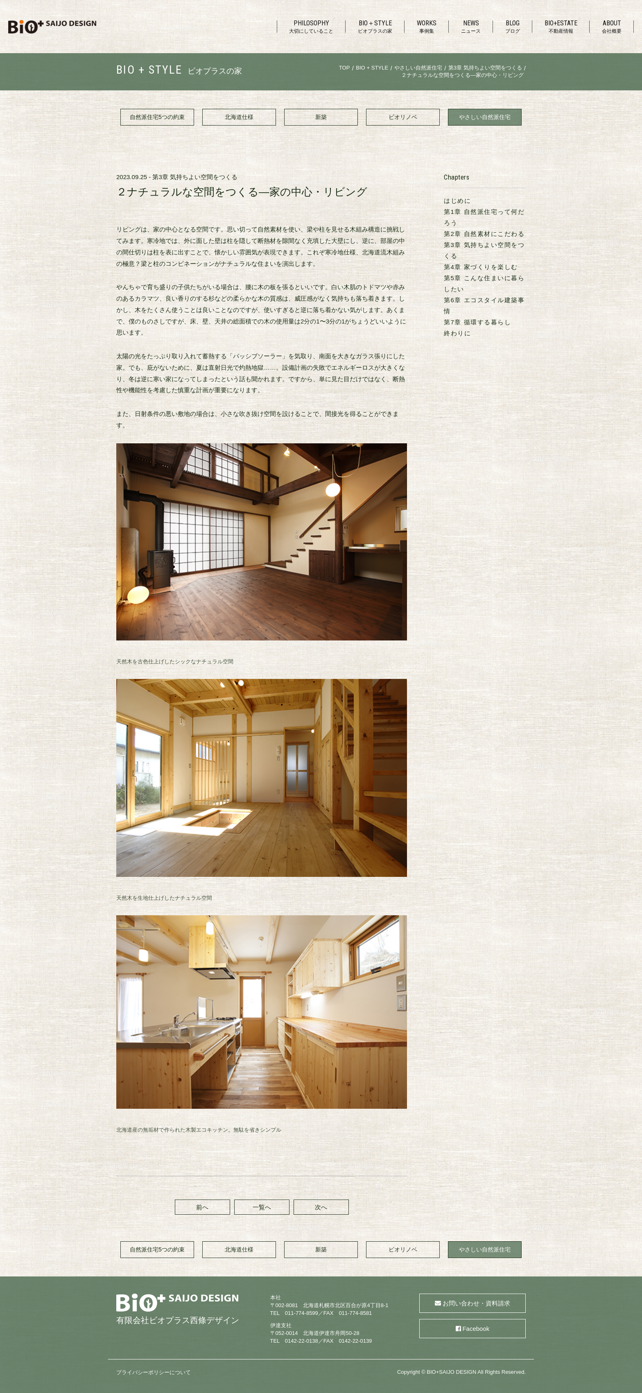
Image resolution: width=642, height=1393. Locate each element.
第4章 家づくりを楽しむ (481, 266)
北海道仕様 (239, 117)
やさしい (485, 117)
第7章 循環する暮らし (477, 322)
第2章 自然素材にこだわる (484, 233)
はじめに (457, 200)
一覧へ (262, 1207)
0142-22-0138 (301, 1341)
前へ (202, 1207)
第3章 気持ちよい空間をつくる (194, 176)
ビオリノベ (403, 117)
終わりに (457, 333)
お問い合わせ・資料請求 (476, 1303)
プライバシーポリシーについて (153, 1372)
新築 (321, 117)
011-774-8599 (301, 1313)
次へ (321, 1207)
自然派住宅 (157, 117)
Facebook (475, 1328)
